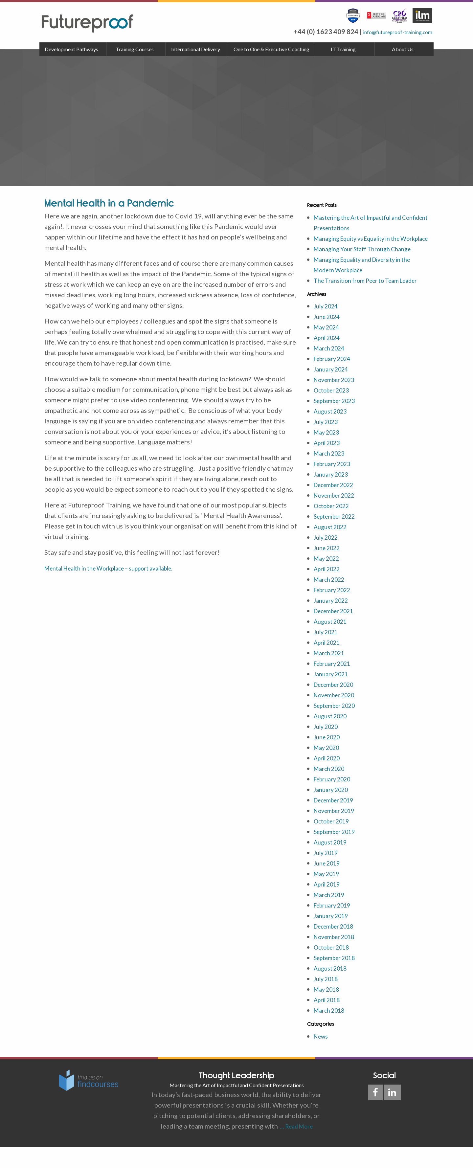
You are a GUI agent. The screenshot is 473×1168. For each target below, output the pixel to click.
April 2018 (330, 1020)
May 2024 (329, 348)
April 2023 (330, 463)
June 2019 (329, 884)
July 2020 (328, 747)
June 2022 (329, 569)
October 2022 (335, 526)
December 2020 (338, 705)
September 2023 (338, 421)
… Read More (295, 1147)
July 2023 (328, 442)
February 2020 (335, 800)
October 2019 (335, 842)
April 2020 (330, 779)
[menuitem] (72, 49)
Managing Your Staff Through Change (369, 259)
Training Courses (135, 49)
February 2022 (335, 611)
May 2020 (329, 768)
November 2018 (338, 957)
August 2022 (333, 547)
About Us (403, 49)
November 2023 (338, 400)
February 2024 (335, 379)
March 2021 (332, 674)
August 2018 (333, 989)
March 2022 (332, 600)
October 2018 (335, 968)
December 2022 (338, 505)
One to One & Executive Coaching (271, 49)
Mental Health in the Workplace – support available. (121, 568)
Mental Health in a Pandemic (109, 203)
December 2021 (338, 632)
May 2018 (329, 1010)
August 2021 (333, 642)
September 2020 (338, 726)
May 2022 (329, 579)
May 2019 (329, 894)
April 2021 (330, 663)
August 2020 (333, 737)
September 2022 (338, 537)
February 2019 (335, 926)
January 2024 (333, 390)
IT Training (343, 49)
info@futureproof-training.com (386, 31)
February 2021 (335, 684)
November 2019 (338, 831)
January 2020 (333, 810)
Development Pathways (71, 49)
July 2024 (328, 327)
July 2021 (328, 653)
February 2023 (335, 484)
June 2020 (329, 758)
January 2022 (333, 621)
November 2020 (338, 716)
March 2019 (332, 915)
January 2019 (333, 936)
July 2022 (328, 558)
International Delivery (195, 49)
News (322, 1057)
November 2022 (338, 516)
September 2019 (338, 852)
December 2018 (338, 947)
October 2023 (335, 411)
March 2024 (332, 369)
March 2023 (332, 474)
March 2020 (332, 789)
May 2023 (329, 453)
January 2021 (333, 695)
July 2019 (328, 873)
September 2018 (338, 978)
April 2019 (330, 905)
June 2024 (329, 337)
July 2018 (328, 999)
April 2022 (330, 590)
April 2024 (330, 358)
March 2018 (332, 1031)
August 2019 (333, 863)
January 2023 (333, 495)
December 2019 (338, 821)
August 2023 (333, 432)
